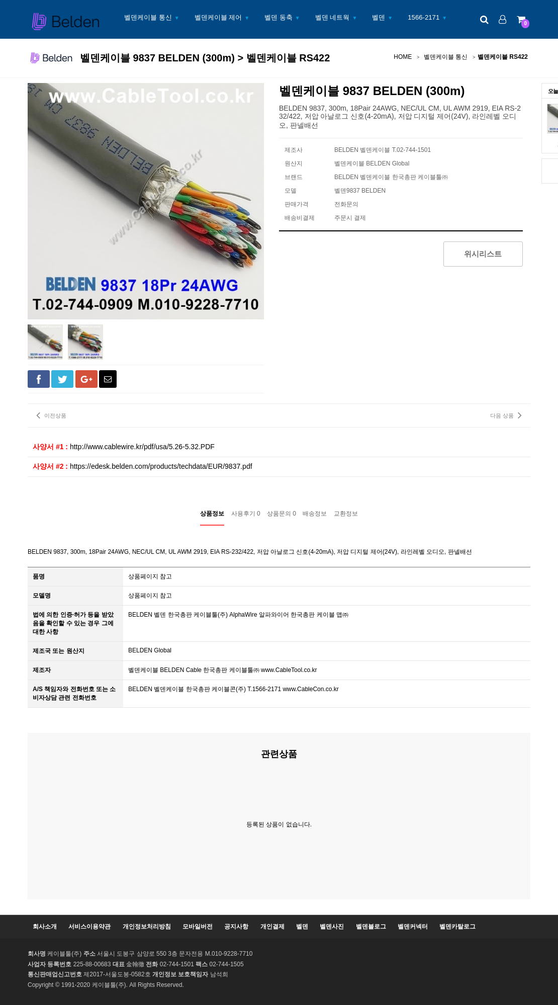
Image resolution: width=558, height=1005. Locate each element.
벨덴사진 (332, 926)
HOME (403, 56)
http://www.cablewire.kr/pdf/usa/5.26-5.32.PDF (142, 447)
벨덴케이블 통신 (148, 17)
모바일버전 (197, 926)
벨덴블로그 (371, 926)
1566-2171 (423, 17)
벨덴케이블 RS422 (503, 56)
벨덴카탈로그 (457, 926)
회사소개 (45, 926)
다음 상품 (506, 415)
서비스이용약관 (89, 926)
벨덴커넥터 (413, 926)
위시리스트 (483, 253)
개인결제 (272, 926)
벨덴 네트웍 (332, 17)
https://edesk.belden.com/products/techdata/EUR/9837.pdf (161, 466)
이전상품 (51, 415)
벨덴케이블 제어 (218, 17)
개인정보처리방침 (147, 926)
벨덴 (378, 17)
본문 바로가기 (0, 0)
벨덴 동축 (278, 17)
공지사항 (236, 926)
